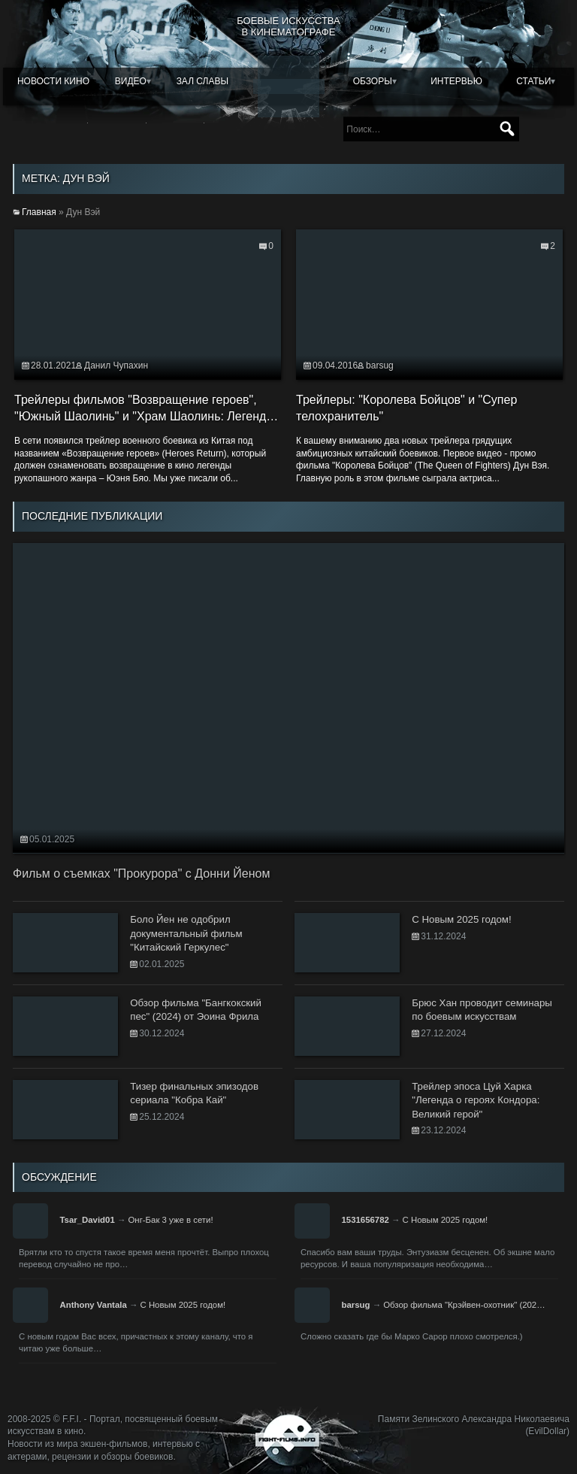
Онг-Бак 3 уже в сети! (170, 1219)
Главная (39, 212)
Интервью (456, 81)
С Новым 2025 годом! (445, 1219)
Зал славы (203, 81)
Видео (131, 81)
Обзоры (372, 81)
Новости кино (53, 81)
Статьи (533, 81)
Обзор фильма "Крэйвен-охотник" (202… (464, 1304)
